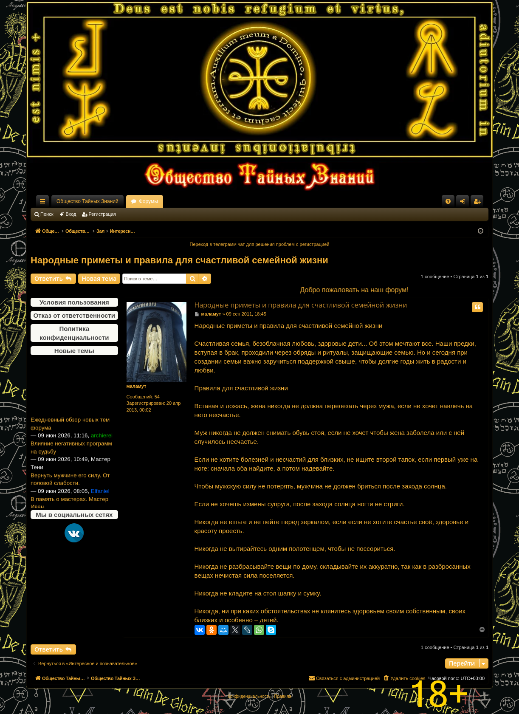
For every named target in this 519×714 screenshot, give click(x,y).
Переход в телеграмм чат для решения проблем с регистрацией (260, 244)
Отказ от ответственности (74, 315)
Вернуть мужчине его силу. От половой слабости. (70, 483)
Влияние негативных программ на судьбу (71, 451)
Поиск (46, 214)
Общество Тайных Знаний (87, 201)
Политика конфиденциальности (74, 333)
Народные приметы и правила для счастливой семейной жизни (179, 260)
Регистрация (102, 214)
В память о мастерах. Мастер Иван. (69, 507)
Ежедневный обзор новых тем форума (70, 427)
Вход (71, 214)
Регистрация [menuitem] (478, 203)
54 (157, 396)
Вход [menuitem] (464, 203)
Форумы (148, 201)
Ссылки (44, 203)
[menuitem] (448, 201)
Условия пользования (74, 302)
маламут (137, 386)
